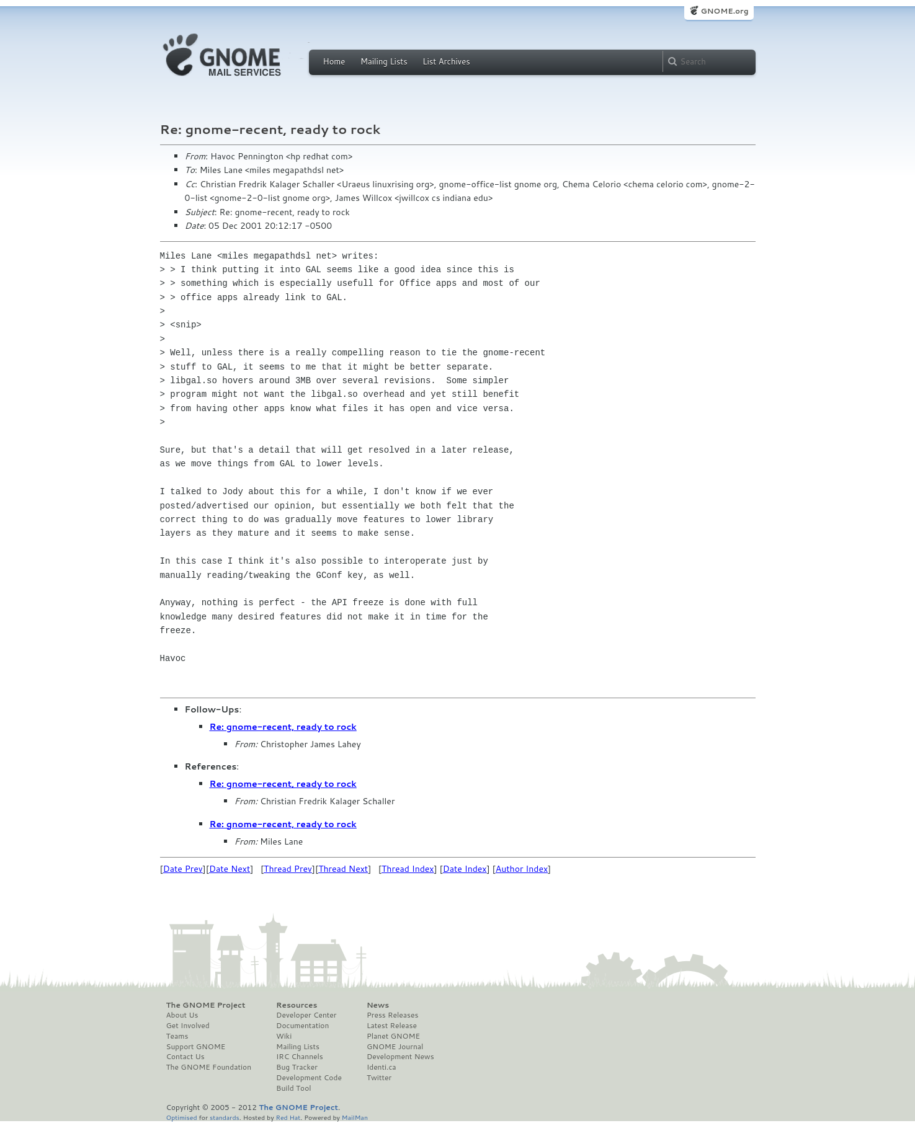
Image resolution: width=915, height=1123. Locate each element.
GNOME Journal (395, 1047)
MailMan (355, 1117)
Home (334, 61)
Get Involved (188, 1026)
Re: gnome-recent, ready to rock (283, 727)
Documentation (302, 1026)
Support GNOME (196, 1047)
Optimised (181, 1117)
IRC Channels (299, 1057)
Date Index (465, 869)
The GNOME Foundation (209, 1067)
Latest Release (392, 1026)
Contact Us (185, 1057)
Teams (177, 1036)
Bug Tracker (297, 1067)
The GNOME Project (206, 1005)
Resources (296, 1005)
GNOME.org (724, 11)
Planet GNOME (393, 1036)
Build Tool (293, 1088)
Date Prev (183, 869)
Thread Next (343, 869)
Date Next (229, 869)
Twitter (379, 1078)
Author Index (522, 869)
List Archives (446, 61)
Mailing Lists (384, 61)
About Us (182, 1015)
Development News (400, 1057)
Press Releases (392, 1015)
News (378, 1005)
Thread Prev (288, 869)
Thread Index (408, 869)
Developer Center (306, 1015)
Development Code (309, 1078)
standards (224, 1117)
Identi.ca (381, 1067)
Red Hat (287, 1117)
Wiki (284, 1036)
